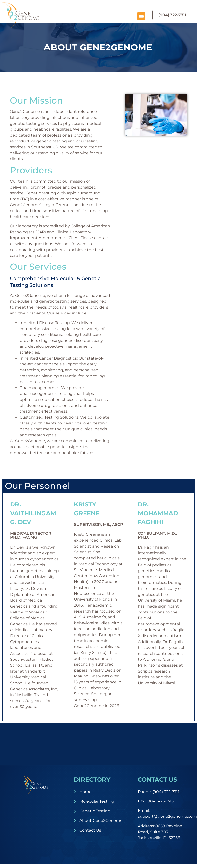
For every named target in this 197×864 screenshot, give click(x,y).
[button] (141, 16)
